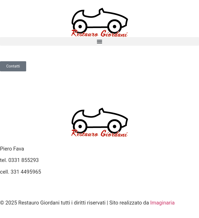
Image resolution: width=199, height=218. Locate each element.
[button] (99, 41)
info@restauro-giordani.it (28, 183)
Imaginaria (162, 203)
